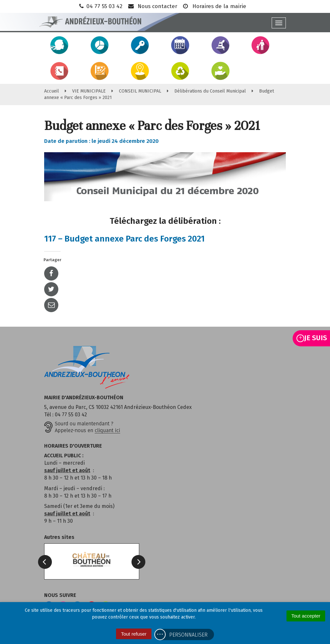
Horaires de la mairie (214, 6)
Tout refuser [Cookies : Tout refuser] (133, 634)
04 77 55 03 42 (100, 6)
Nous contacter (152, 6)
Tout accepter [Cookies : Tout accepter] (305, 616)
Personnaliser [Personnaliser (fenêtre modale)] (188, 635)
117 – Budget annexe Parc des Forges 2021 (124, 239)
